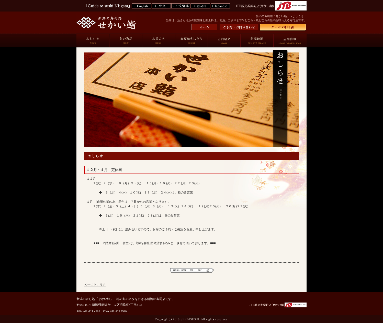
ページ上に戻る (95, 285)
